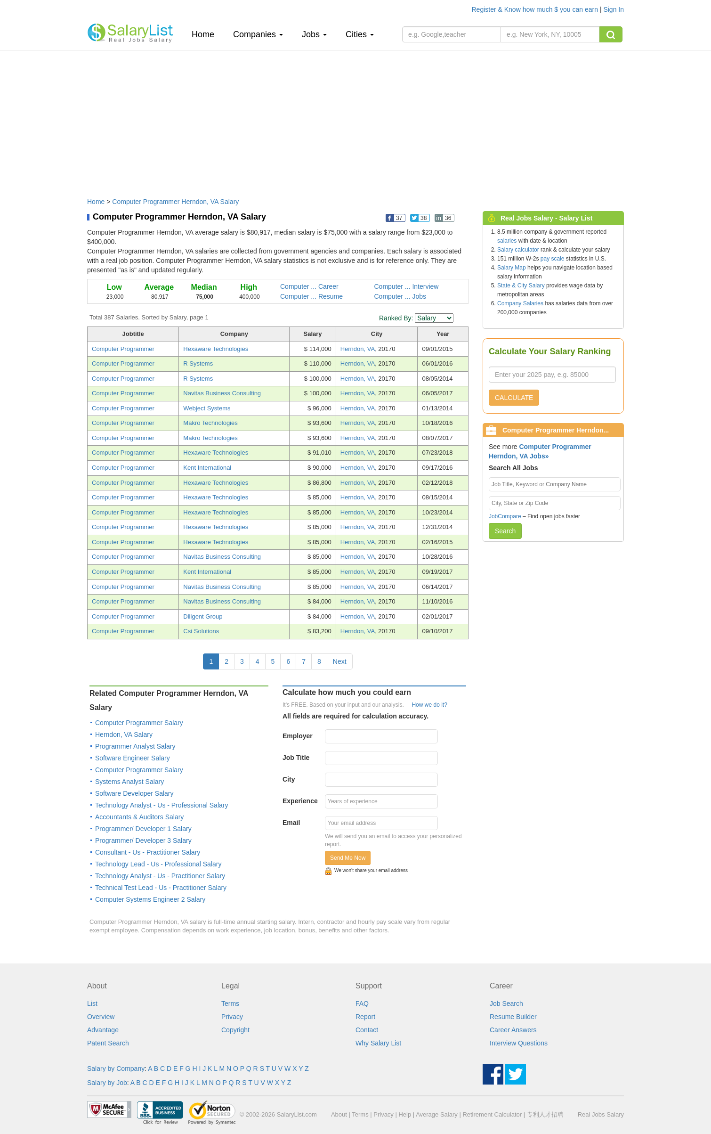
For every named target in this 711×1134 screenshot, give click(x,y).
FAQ (362, 1003)
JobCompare (505, 516)
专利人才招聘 (545, 1114)
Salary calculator (518, 249)
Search (505, 531)
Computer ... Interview (406, 286)
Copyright (235, 1030)
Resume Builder (513, 1016)
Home (206, 34)
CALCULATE (514, 397)
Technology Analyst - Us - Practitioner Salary (160, 876)
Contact (367, 1030)
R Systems (198, 363)
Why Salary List (378, 1043)
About (339, 1114)
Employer (298, 736)
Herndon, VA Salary (124, 734)
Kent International (207, 467)
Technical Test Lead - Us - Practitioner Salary (160, 887)
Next (340, 661)
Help (404, 1114)
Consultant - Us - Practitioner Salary (147, 852)
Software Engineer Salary (132, 758)
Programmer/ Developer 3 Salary (143, 840)
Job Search (506, 1003)
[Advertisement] (355, 119)
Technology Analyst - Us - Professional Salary (161, 805)
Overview (100, 1016)
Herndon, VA (357, 348)
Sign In (613, 9)
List (92, 1003)
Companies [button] (258, 34)
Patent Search (108, 1043)
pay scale (553, 258)
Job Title (296, 757)
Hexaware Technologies (215, 348)
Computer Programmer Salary (139, 722)
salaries (507, 240)
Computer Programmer (123, 348)
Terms (230, 1003)
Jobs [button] (314, 34)
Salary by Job (107, 1082)
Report (365, 1016)
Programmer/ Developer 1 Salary (143, 828)
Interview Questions (519, 1043)
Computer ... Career (309, 286)
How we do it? (429, 705)
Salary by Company (116, 1068)
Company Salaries (520, 303)
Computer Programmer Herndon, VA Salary (175, 201)
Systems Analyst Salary (129, 781)
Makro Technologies (210, 422)
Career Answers (513, 1030)
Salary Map (511, 267)
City (289, 779)
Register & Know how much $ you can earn (536, 9)
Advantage (103, 1030)
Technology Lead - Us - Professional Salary (158, 864)
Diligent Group (202, 616)
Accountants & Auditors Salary (139, 817)
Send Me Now (347, 858)
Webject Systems (206, 408)
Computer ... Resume (311, 296)
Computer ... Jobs (400, 296)
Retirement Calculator (492, 1114)
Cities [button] (360, 34)
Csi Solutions (201, 631)
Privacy (232, 1016)
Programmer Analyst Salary (135, 746)
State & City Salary (521, 285)
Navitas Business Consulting (222, 393)
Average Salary (437, 1114)
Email (291, 822)
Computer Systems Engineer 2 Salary (150, 899)
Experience (300, 801)
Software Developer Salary (134, 793)
